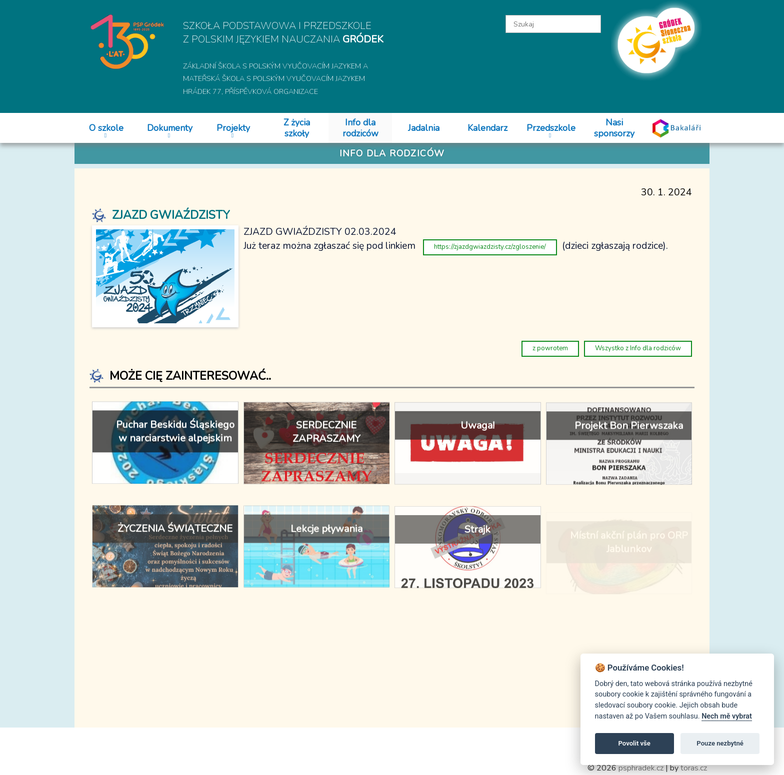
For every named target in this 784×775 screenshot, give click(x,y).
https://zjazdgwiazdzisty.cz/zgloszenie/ (490, 246)
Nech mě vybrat (727, 716)
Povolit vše (634, 743)
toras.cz (693, 768)
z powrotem (550, 348)
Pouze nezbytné (720, 743)
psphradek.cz (641, 768)
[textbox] (554, 24)
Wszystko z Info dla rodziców (638, 348)
